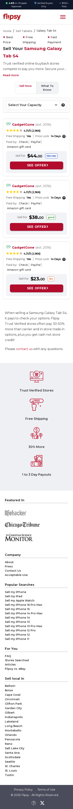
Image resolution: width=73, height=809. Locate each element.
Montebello (13, 730)
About (9, 562)
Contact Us (13, 570)
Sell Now (25, 86)
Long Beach (13, 726)
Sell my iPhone (15, 592)
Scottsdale (12, 757)
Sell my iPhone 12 (17, 634)
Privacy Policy (23, 789)
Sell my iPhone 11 (17, 639)
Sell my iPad (13, 596)
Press (9, 566)
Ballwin (10, 686)
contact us (24, 349)
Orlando (11, 735)
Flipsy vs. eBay (15, 669)
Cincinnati (12, 699)
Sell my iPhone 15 (17, 609)
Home (7, 31)
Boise (9, 690)
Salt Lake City (14, 748)
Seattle (10, 762)
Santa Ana (12, 753)
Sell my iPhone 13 (17, 622)
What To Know (47, 88)
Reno (8, 744)
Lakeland (11, 721)
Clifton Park (13, 704)
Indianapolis (14, 717)
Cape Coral (12, 695)
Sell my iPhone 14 (17, 617)
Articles (10, 664)
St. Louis (11, 770)
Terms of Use (46, 789)
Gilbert (10, 712)
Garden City (13, 708)
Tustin (9, 775)
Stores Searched (17, 660)
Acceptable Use (16, 575)
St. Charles (12, 766)
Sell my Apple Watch (19, 600)
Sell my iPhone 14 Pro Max (23, 613)
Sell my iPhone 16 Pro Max (23, 605)
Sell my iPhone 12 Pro (20, 630)
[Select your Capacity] (32, 105)
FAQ (8, 656)
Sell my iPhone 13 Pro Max (23, 626)
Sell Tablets (24, 31)
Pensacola (12, 739)
